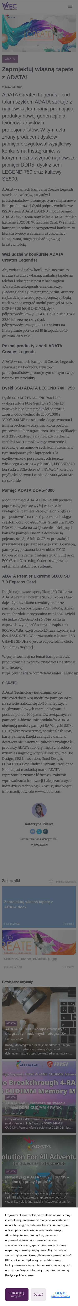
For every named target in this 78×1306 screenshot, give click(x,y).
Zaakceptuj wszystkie (17, 1294)
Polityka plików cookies (60, 1294)
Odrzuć (38, 1294)
